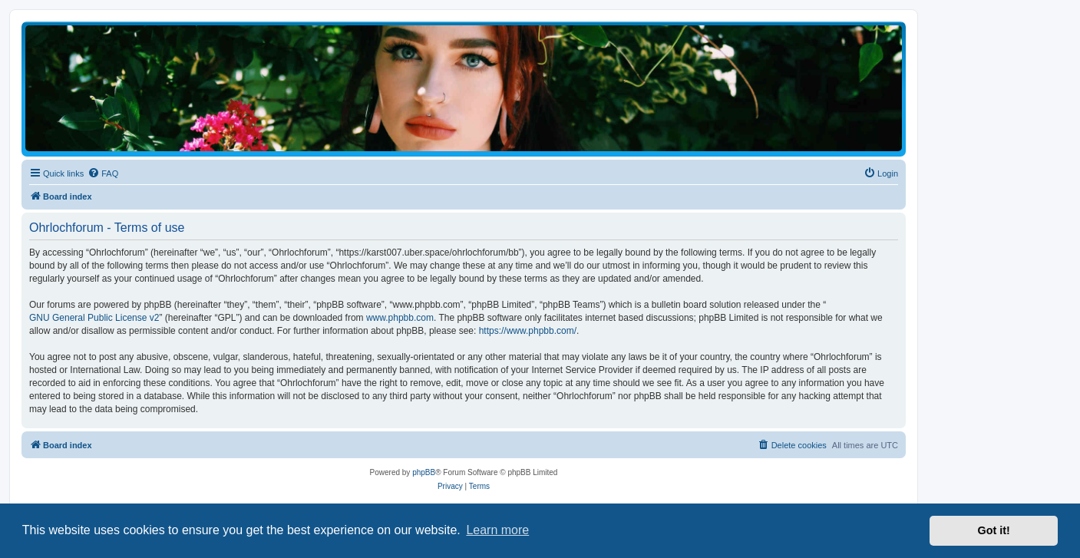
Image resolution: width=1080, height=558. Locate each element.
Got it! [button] (994, 530)
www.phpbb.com (400, 317)
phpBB (423, 472)
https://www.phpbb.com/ (527, 330)
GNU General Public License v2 (94, 317)
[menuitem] (103, 173)
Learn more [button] (497, 530)
